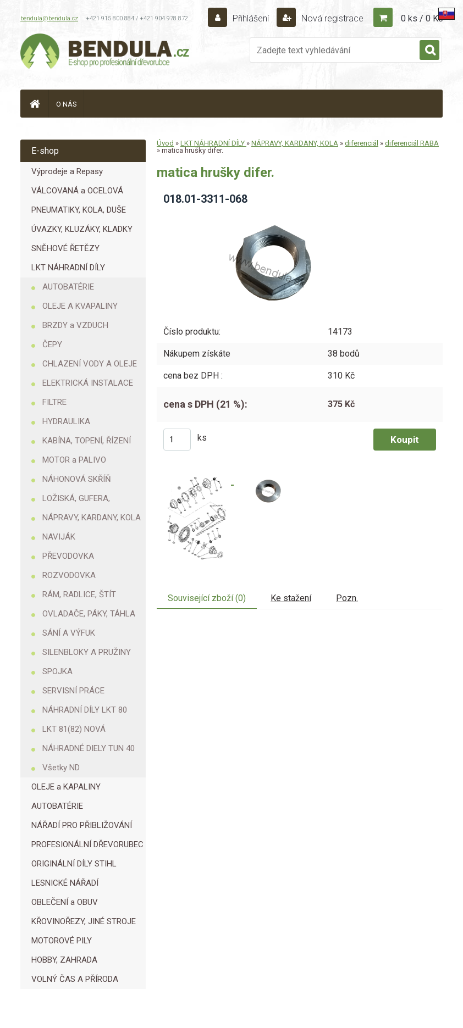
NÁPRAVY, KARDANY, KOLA (91, 518)
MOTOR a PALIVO (74, 460)
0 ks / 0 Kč (422, 18)
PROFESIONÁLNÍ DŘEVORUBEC (87, 844)
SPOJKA (57, 671)
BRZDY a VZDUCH (75, 325)
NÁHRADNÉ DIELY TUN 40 (88, 748)
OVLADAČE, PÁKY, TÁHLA (88, 614)
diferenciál (361, 143)
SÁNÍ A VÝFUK (68, 633)
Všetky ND (61, 768)
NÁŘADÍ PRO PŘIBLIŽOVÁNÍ (81, 825)
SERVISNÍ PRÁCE (73, 691)
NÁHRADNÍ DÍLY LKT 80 (84, 710)
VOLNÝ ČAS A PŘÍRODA (74, 979)
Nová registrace (331, 18)
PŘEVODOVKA (68, 556)
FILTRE (54, 402)
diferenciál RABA (412, 143)
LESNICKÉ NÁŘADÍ (64, 883)
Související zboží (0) (207, 598)
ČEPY (52, 344)
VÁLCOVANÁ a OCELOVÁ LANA (77, 193)
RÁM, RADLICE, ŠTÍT (79, 594)
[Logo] (105, 52)
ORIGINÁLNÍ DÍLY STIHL (74, 864)
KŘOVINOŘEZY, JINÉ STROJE (83, 921)
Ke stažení (291, 598)
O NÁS (66, 104)
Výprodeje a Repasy (67, 171)
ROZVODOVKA (69, 575)
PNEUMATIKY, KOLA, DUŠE (78, 210)
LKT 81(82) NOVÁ (74, 729)
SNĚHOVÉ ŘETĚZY (65, 248)
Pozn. (347, 598)
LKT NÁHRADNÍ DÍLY (68, 268)
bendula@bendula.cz (49, 18)
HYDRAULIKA (66, 421)
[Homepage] (34, 104)
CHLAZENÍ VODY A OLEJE (89, 364)
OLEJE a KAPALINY (66, 787)
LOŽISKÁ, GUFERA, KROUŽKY (76, 500)
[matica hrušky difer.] (264, 218)
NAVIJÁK (58, 537)
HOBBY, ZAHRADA (64, 960)
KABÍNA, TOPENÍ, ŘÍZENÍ (86, 441)
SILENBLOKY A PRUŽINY (86, 652)
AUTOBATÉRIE (68, 287)
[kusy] (177, 440)
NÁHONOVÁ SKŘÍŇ (76, 479)
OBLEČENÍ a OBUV (64, 902)
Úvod (165, 143)
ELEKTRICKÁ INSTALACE (87, 383)
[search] (429, 50)
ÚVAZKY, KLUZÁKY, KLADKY (82, 229)
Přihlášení (250, 18)
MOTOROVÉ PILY (61, 941)
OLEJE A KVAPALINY (80, 306)
